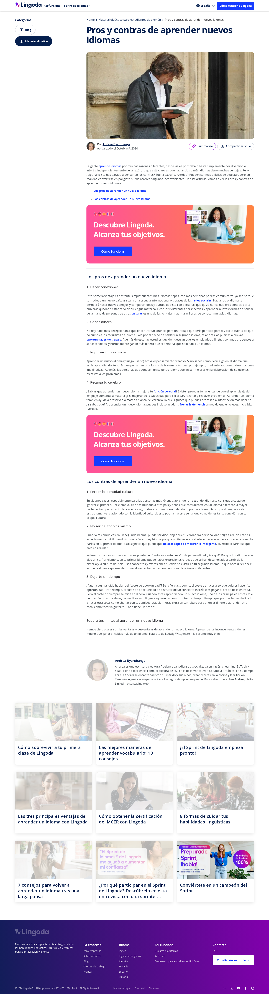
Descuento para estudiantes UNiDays (177, 961)
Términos (154, 988)
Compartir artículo (235, 146)
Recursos (160, 956)
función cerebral (165, 391)
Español (123, 972)
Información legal (121, 988)
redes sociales (202, 300)
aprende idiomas (110, 166)
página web (141, 683)
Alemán (123, 961)
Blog (25, 30)
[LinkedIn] (224, 988)
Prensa (87, 972)
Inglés (122, 951)
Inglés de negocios (130, 956)
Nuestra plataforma (166, 951)
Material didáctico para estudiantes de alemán (130, 19)
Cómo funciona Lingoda (235, 6)
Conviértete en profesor (233, 960)
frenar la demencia (192, 404)
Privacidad (140, 988)
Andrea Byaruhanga (116, 144)
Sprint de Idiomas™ (77, 6)
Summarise (202, 146)
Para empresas (92, 951)
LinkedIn (120, 683)
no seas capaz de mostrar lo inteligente (189, 544)
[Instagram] (252, 988)
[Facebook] (245, 988)
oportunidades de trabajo (103, 339)
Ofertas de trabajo (94, 966)
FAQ (215, 951)
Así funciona (52, 6)
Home (90, 19)
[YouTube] (238, 988)
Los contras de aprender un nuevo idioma (122, 199)
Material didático (33, 41)
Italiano (123, 977)
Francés (123, 966)
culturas (137, 313)
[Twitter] (231, 988)
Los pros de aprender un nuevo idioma (120, 191)
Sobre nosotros (92, 956)
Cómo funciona (112, 251)
